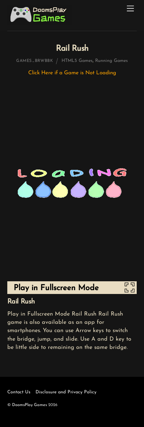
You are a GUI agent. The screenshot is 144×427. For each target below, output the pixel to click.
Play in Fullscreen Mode (56, 288)
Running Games (111, 60)
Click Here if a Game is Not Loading (72, 73)
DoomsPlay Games (29, 405)
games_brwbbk (34, 61)
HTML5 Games (77, 60)
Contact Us (18, 392)
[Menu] (130, 9)
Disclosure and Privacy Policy (66, 392)
